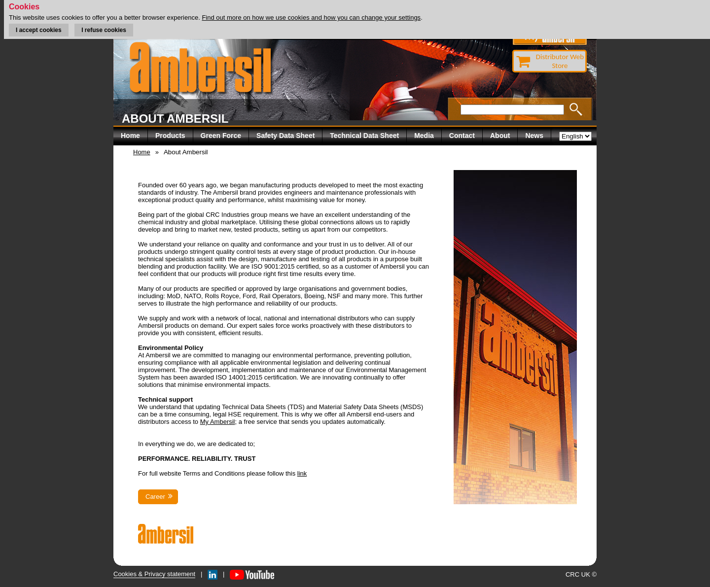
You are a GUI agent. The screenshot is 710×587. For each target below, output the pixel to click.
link (302, 473)
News (534, 135)
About (500, 135)
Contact (462, 135)
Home (130, 135)
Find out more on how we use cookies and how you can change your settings (311, 17)
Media (424, 135)
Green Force (221, 135)
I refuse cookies (103, 30)
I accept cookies (39, 30)
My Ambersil (217, 421)
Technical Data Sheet (364, 135)
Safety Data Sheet (285, 135)
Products (170, 135)
